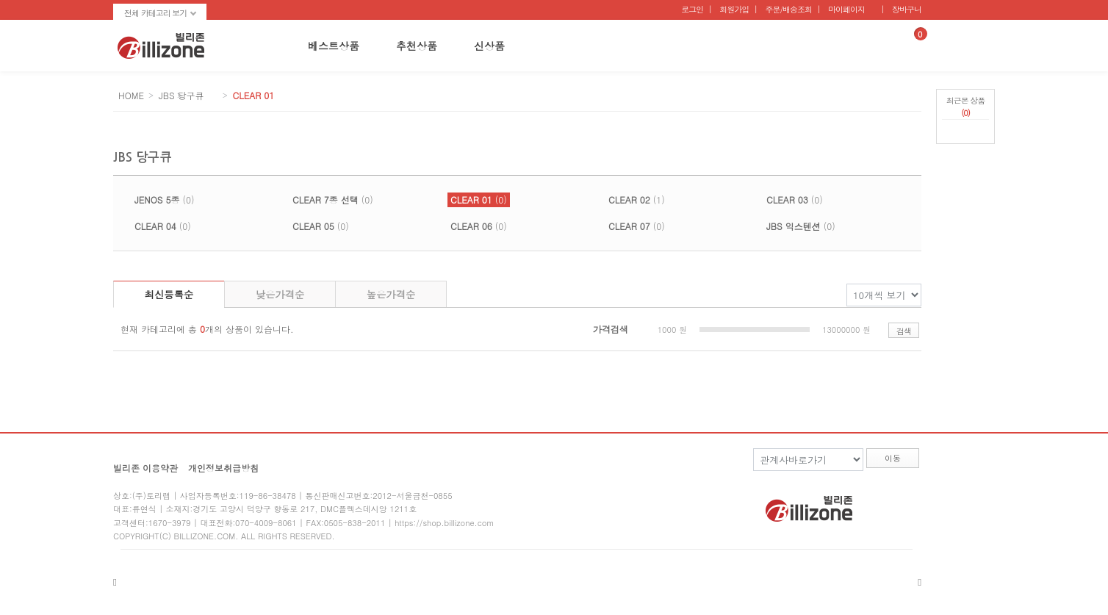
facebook (878, 503)
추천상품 (416, 45)
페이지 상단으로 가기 (965, 152)
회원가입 (734, 9)
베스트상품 (333, 45)
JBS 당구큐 (181, 95)
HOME (131, 95)
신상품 (489, 45)
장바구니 (906, 9)
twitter (909, 503)
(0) (164, 199)
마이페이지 (846, 9)
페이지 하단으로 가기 (965, 169)
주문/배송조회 (788, 9)
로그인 (692, 9)
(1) (636, 199)
